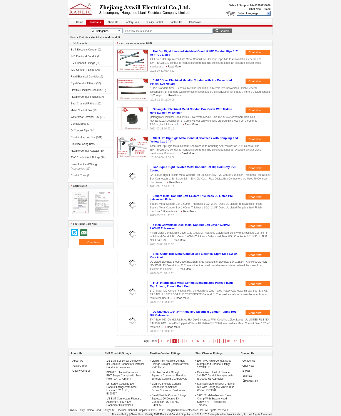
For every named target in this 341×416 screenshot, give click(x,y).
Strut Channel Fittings (83, 103)
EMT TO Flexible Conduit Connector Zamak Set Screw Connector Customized (169, 387)
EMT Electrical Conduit (84, 49)
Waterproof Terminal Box (85, 117)
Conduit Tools (79, 175)
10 (228, 340)
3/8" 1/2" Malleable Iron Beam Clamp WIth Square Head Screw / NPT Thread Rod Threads (214, 400)
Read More (174, 66)
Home (79, 22)
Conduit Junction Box (83, 137)
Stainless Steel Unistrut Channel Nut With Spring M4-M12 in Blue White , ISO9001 (215, 387)
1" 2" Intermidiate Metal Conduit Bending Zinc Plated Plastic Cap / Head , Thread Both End (191, 284)
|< (161, 340)
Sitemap (247, 375)
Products (95, 22)
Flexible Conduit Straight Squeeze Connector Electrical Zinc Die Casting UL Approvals (169, 375)
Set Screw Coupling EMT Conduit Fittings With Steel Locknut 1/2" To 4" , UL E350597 (121, 388)
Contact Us (175, 22)
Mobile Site (250, 380)
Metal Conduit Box (81, 110)
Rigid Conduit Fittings (83, 83)
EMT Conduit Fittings (83, 63)
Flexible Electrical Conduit (86, 90)
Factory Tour (132, 22)
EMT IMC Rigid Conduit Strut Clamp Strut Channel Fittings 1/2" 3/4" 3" (214, 364)
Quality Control (154, 22)
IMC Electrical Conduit (84, 56)
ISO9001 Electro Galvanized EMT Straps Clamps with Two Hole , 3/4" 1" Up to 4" (123, 375)
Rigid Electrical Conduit (84, 76)
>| (243, 340)
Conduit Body (78, 123)
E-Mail (246, 370)
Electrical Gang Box (82, 144)
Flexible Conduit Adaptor (85, 150)
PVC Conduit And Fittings (85, 157)
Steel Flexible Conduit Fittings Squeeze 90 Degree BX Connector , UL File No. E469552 (169, 400)
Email (267, 9)
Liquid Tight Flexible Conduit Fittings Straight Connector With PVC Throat (170, 364)
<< (167, 340)
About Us (112, 22)
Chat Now (255, 9)
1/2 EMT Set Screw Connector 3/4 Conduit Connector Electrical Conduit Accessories (125, 364)
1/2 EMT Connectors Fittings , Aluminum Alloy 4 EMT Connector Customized (123, 402)
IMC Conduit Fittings (82, 69)
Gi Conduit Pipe (80, 130)
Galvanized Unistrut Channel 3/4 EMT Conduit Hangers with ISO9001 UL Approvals (214, 375)
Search (224, 31)
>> (235, 340)
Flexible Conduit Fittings (85, 96)
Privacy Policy (77, 410)
